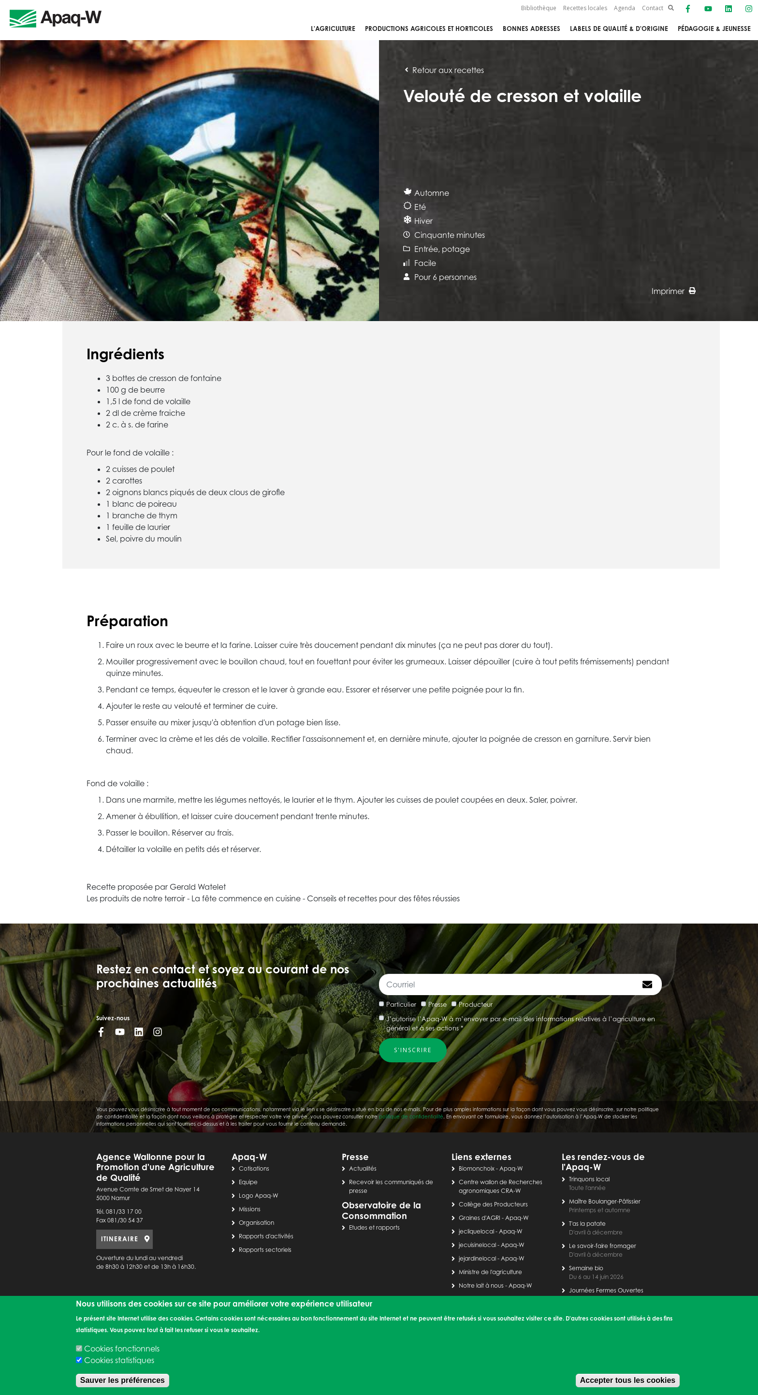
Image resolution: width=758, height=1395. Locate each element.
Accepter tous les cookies (627, 1380)
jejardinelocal (477, 1258)
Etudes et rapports (374, 1227)
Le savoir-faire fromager (602, 1245)
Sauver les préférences (122, 1380)
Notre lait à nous (481, 1285)
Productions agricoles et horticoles (429, 28)
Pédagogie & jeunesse (714, 28)
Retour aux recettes (443, 70)
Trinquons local (589, 1179)
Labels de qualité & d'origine (619, 28)
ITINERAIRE (119, 1239)
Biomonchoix (477, 1168)
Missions (250, 1209)
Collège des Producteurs (493, 1204)
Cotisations (254, 1168)
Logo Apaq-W (258, 1195)
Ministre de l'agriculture (490, 1272)
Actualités (363, 1168)
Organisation (256, 1222)
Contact (652, 8)
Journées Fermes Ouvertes (606, 1290)
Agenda (624, 8)
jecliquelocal (476, 1231)
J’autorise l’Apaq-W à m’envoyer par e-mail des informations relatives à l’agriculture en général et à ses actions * (520, 1023)
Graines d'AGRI (479, 1217)
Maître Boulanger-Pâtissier (605, 1201)
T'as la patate (587, 1223)
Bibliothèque (538, 8)
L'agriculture (333, 28)
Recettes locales (585, 8)
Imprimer (674, 291)
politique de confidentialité (411, 1116)
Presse (437, 1004)
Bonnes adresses (531, 28)
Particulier (401, 1004)
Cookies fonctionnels (122, 1348)
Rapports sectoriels (265, 1249)
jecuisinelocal (477, 1244)
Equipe (248, 1182)
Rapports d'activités (266, 1236)
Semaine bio (586, 1268)
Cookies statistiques (119, 1360)
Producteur (476, 1004)
